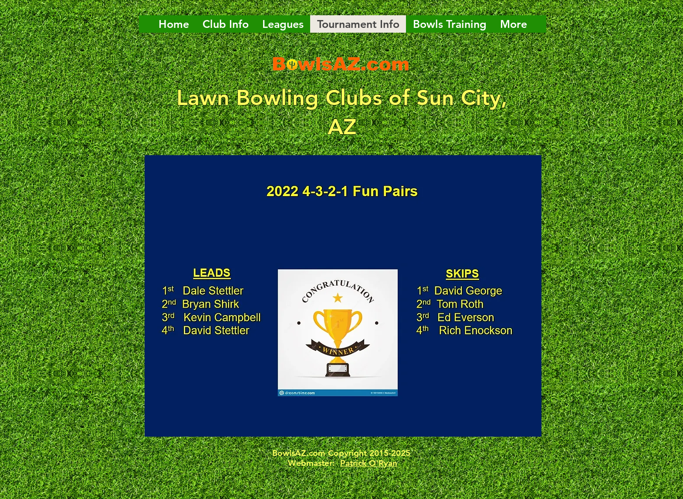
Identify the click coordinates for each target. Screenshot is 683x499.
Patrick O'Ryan (368, 463)
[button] (343, 296)
